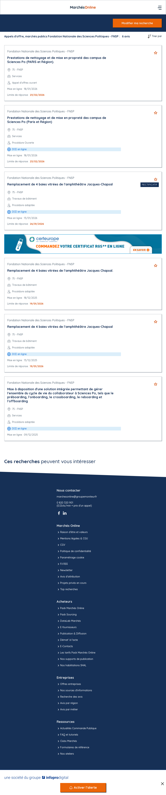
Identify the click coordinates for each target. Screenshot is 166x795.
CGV (61, 545)
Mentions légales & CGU (72, 538)
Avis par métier (67, 709)
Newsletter (65, 570)
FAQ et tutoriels (67, 735)
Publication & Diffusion (71, 634)
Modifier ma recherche (137, 23)
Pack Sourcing (67, 614)
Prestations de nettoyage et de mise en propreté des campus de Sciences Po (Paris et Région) (56, 120)
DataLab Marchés (69, 621)
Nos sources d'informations (74, 690)
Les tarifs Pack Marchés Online (76, 653)
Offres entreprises (69, 684)
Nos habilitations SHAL (71, 665)
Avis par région (67, 703)
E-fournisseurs (67, 627)
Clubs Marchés (67, 741)
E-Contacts (65, 646)
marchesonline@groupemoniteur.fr (77, 496)
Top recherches (67, 589)
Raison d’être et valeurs (72, 532)
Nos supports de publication (75, 659)
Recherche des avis (70, 697)
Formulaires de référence (73, 747)
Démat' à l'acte (67, 640)
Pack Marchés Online (70, 608)
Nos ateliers (65, 754)
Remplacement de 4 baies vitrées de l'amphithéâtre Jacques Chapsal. (60, 271)
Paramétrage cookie (70, 557)
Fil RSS (62, 564)
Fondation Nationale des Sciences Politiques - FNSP (40, 51)
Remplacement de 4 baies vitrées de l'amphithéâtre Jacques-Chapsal (60, 184)
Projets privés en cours (71, 583)
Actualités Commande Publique (76, 728)
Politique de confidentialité (74, 551)
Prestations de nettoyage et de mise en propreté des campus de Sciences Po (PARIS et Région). (56, 60)
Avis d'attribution (68, 577)
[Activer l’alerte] (83, 787)
